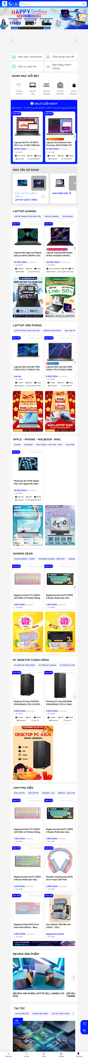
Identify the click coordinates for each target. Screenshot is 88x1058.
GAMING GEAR (23, 553)
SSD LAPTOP (33, 793)
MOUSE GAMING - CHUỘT (24, 559)
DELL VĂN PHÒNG (72, 331)
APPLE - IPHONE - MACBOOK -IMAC (37, 439)
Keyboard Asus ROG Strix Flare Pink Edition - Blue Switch (26, 926)
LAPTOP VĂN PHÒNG (27, 325)
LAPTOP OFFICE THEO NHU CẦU (27, 331)
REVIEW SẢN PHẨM (26, 954)
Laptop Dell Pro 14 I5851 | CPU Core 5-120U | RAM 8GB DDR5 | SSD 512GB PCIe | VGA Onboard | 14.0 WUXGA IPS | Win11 (27, 144)
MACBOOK (28, 445)
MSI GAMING (68, 216)
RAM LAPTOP (19, 793)
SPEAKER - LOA (48, 793)
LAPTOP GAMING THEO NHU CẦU (27, 216)
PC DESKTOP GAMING (47, 665)
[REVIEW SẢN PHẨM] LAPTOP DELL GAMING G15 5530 (38, 994)
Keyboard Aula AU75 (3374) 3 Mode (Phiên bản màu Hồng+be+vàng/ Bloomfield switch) (28, 878)
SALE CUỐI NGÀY (44, 103)
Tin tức (19, 1008)
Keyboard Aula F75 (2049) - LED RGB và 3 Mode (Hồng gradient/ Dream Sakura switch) (27, 596)
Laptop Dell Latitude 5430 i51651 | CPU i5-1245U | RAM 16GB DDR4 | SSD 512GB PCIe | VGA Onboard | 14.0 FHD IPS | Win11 (60, 368)
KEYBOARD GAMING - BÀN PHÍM (52, 559)
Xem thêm (70, 445)
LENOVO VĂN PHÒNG (52, 331)
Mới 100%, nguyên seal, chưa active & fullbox (44, 108)
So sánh (18, 152)
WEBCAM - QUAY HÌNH (67, 793)
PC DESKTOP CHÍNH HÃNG (31, 660)
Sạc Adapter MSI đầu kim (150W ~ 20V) (58, 925)
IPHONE (17, 445)
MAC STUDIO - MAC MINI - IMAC (49, 445)
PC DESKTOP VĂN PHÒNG (24, 665)
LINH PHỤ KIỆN (23, 787)
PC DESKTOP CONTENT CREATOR (73, 665)
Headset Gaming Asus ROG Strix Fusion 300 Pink (59, 878)
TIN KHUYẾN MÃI (22, 1014)
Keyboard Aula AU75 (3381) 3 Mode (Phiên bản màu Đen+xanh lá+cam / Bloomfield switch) (59, 596)
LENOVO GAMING (52, 216)
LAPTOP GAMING (24, 211)
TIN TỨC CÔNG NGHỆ (60, 1014)
